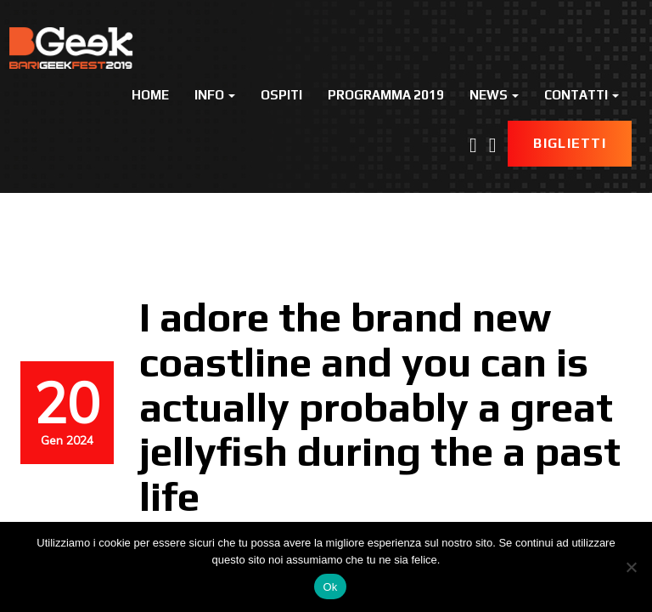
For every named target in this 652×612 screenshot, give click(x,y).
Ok (330, 587)
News (494, 95)
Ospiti (281, 95)
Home (150, 95)
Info (214, 95)
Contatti (581, 95)
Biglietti (569, 143)
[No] (630, 566)
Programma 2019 (386, 95)
